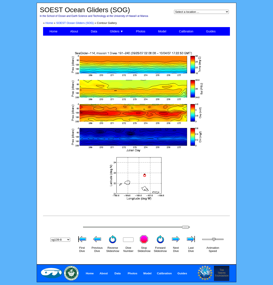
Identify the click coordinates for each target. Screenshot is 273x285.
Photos (140, 31)
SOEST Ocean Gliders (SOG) (75, 23)
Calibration (186, 31)
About (74, 31)
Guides (210, 31)
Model (162, 31)
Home (49, 23)
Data (94, 31)
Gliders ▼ (116, 31)
